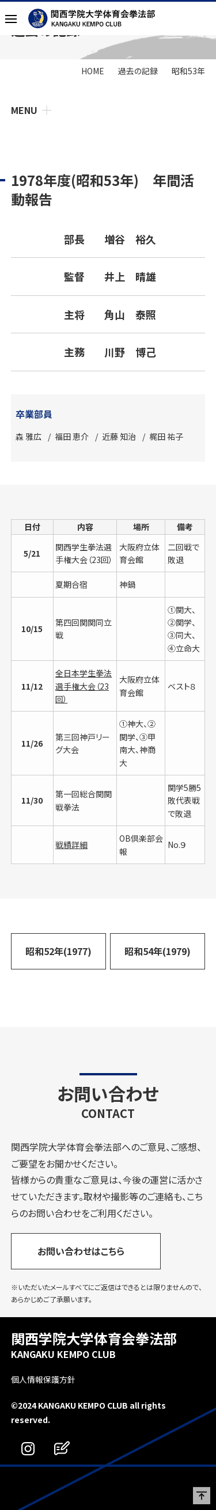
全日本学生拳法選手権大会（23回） (83, 686)
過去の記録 (138, 71)
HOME (92, 71)
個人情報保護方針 (43, 1379)
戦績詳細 (71, 844)
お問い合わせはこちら (80, 1251)
